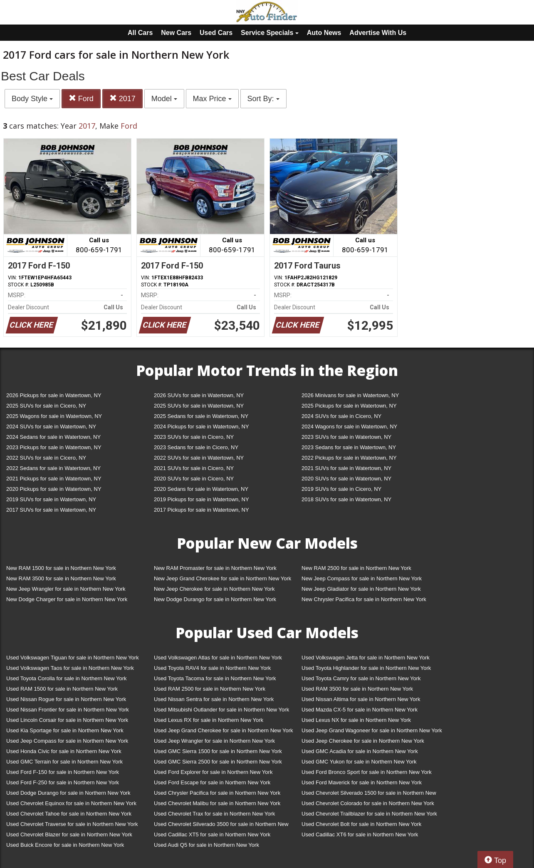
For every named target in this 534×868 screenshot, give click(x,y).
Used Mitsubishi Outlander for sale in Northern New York (221, 709)
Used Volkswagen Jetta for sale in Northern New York (366, 657)
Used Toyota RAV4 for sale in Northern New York (212, 668)
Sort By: (263, 99)
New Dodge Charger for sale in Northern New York (66, 599)
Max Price (212, 99)
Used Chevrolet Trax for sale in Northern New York (214, 814)
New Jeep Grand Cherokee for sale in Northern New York (222, 578)
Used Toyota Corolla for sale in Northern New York (66, 678)
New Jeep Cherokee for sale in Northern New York (214, 589)
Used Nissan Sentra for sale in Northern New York (214, 699)
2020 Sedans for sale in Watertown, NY (201, 489)
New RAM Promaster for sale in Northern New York (215, 568)
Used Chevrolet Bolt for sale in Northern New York (361, 824)
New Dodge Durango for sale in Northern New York (215, 599)
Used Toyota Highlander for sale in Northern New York (366, 668)
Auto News (324, 32)
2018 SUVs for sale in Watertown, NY (346, 499)
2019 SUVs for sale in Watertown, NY (51, 499)
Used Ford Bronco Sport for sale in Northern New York (367, 772)
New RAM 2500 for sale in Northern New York (356, 568)
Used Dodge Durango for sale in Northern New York (68, 793)
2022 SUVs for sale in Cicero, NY (46, 458)
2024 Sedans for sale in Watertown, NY (53, 437)
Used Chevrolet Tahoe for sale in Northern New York (68, 814)
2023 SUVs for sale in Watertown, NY (346, 437)
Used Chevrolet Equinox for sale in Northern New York (71, 803)
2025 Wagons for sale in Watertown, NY (54, 416)
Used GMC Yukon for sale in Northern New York (359, 762)
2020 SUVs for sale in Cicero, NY (194, 478)
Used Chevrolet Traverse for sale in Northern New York (72, 824)
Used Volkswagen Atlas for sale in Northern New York (218, 657)
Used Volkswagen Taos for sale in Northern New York (70, 668)
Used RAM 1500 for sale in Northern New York (62, 689)
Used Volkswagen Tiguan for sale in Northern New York (72, 657)
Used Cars (216, 32)
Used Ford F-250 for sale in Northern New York (62, 782)
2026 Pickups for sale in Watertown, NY (53, 395)
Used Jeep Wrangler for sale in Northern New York (214, 741)
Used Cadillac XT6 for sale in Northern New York (360, 834)
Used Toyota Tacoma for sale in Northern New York (215, 678)
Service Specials (270, 32)
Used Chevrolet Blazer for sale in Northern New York (69, 834)
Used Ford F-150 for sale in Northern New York (62, 772)
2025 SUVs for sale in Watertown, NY (199, 406)
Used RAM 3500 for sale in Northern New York (357, 689)
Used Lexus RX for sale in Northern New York (208, 720)
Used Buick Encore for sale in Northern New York (65, 845)
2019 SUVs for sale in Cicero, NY (341, 489)
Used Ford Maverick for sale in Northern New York (362, 782)
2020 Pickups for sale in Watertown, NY (53, 489)
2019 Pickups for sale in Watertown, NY (201, 499)
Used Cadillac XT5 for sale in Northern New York (212, 834)
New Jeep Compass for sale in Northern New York (362, 578)
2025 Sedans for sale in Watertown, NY (201, 416)
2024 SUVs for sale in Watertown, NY (51, 426)
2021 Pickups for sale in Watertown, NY (53, 478)
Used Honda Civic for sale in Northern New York (63, 751)
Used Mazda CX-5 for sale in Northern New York (360, 709)
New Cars (176, 32)
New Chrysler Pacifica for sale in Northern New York (364, 599)
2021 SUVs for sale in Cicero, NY (194, 468)
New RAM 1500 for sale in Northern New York (61, 568)
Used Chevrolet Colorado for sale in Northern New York (368, 803)
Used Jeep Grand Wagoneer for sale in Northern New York (372, 730)
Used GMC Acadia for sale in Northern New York (360, 751)
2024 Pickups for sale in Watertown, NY (201, 426)
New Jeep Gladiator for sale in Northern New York (361, 589)
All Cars (140, 32)
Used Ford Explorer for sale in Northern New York (213, 772)
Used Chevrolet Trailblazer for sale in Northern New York (369, 814)
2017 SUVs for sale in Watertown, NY (51, 510)
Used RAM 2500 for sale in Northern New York (209, 689)
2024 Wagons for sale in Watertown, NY (349, 426)
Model (164, 99)
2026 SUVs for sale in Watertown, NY (199, 395)
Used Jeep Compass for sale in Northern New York (67, 741)
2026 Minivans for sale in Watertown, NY (350, 395)
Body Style (32, 99)
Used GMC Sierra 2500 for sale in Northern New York (218, 762)
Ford (81, 98)
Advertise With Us (377, 32)
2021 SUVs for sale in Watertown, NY (346, 468)
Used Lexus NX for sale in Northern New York (356, 720)
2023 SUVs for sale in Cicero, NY (194, 437)
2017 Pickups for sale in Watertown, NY (201, 510)
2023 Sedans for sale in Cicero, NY (196, 447)
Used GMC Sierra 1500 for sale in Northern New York (218, 751)
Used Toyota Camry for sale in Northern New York (361, 678)
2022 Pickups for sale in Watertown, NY (349, 458)
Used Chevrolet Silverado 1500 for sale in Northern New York (369, 794)
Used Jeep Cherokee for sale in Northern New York (363, 741)
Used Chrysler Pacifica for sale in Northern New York (217, 793)
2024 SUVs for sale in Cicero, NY (341, 416)
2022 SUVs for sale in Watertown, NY (199, 458)
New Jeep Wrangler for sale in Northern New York (66, 589)
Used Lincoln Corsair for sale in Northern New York (67, 720)
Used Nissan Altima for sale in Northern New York (361, 699)
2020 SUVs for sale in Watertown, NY (346, 478)
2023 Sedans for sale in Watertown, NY (349, 447)
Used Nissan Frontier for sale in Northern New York (67, 709)
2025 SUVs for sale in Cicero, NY (46, 406)
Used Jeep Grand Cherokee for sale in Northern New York (223, 730)
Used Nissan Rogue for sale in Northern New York (66, 699)
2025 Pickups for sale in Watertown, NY (349, 406)
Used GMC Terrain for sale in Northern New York (64, 762)
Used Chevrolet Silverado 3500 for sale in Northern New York (221, 826)
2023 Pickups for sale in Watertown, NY (53, 447)
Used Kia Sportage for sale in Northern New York (65, 730)
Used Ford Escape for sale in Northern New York (212, 782)
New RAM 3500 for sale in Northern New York (61, 578)
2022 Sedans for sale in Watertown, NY (53, 468)
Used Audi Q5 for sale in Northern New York (206, 845)
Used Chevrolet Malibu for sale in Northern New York (217, 803)
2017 (122, 98)
